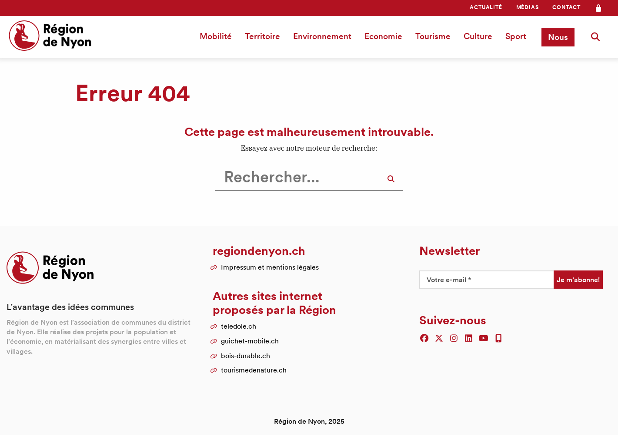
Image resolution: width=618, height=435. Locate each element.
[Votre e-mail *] (486, 279)
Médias (527, 7)
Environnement (322, 36)
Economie (383, 36)
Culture (478, 36)
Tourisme (433, 36)
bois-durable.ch (245, 355)
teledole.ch (238, 326)
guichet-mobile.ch (250, 340)
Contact (566, 7)
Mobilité (216, 36)
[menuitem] (486, 7)
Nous (558, 37)
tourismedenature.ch (254, 370)
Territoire (262, 36)
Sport (515, 36)
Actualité (486, 7)
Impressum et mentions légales (270, 267)
